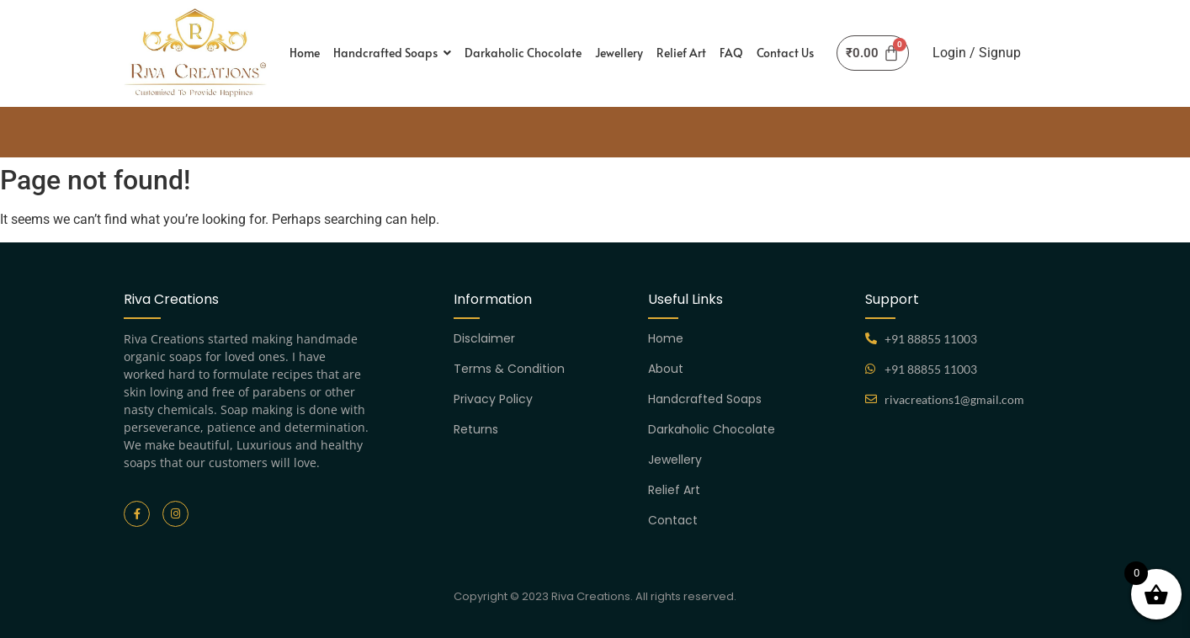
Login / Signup (976, 53)
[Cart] (873, 53)
